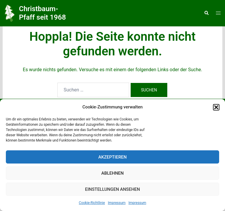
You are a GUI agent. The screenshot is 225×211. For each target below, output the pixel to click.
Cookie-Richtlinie (92, 203)
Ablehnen (112, 173)
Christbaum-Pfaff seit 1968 (42, 13)
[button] (216, 107)
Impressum (116, 203)
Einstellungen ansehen (112, 189)
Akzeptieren (112, 157)
